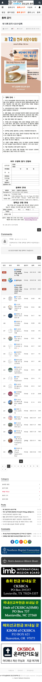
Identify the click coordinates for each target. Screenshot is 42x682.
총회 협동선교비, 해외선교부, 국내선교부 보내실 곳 (18, 289)
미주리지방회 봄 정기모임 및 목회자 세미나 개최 (16, 522)
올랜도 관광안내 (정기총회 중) (18, 316)
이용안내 (11, 670)
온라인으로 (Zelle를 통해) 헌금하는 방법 (18, 272)
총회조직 (11, 7)
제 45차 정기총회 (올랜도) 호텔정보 (18, 402)
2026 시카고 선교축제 (18, 411)
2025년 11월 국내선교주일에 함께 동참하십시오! (18, 440)
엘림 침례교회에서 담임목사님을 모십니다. (15, 517)
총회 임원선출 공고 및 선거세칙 (18, 361)
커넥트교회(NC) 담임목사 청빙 (11, 514)
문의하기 (20, 670)
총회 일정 (5, 499)
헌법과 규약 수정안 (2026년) (18, 323)
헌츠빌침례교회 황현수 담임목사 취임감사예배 (16, 519)
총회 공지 (21, 12)
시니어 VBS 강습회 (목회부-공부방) (17, 307)
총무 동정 (11, 12)
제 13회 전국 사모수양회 (18, 298)
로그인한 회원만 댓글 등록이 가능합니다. (21, 250)
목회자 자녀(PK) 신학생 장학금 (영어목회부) (18, 370)
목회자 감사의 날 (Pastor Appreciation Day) (18, 452)
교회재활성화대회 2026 (18, 394)
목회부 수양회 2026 (18, 418)
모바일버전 (30, 670)
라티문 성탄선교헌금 (18, 432)
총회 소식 (31, 12)
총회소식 (21, 7)
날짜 (32, 265)
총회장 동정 (5, 484)
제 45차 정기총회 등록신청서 (18, 386)
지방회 (29, 7)
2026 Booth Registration (18, 378)
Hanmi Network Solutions (22, 678)
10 (37, 466)
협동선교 (18, 280)
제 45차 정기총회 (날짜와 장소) (18, 425)
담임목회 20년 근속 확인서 (18, 354)
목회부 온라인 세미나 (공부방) (18, 338)
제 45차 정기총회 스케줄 (18, 331)
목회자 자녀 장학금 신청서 (18, 346)
